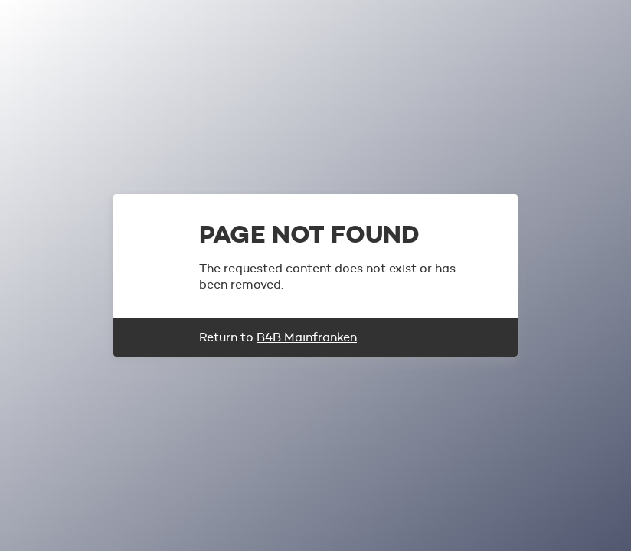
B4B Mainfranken (307, 337)
